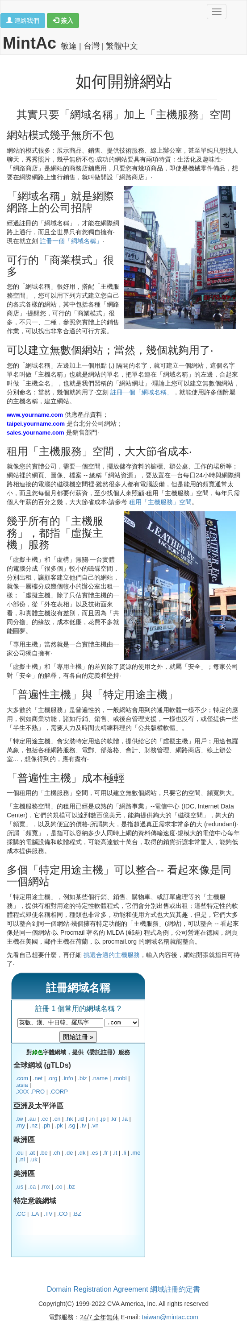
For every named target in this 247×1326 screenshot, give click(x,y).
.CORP (59, 1091)
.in (91, 1118)
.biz (82, 1078)
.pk (59, 1125)
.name (100, 1078)
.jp (103, 1118)
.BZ (76, 1213)
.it (115, 1152)
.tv (83, 1125)
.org (52, 1078)
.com (22, 1078)
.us (19, 1186)
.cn (56, 1118)
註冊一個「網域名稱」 (71, 240)
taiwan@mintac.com (170, 1317)
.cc (44, 1118)
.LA (34, 1213)
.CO (62, 1213)
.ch (56, 1152)
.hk (69, 1118)
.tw (19, 1118)
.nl (22, 1159)
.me (136, 1152)
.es (94, 1152)
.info (67, 1078)
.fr (105, 1152)
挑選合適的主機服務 (112, 954)
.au (32, 1118)
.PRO (37, 1091)
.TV (47, 1213)
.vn (94, 1125)
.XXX (22, 1091)
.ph (46, 1125)
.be (44, 1152)
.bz (71, 1186)
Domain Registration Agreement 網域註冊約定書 (123, 1289)
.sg (71, 1125)
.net (38, 1078)
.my (20, 1125)
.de (69, 1152)
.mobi (120, 1078)
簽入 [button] (63, 20)
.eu (20, 1152)
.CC (20, 1213)
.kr (113, 1118)
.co (58, 1186)
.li (124, 1152)
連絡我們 (22, 20)
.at (32, 1152)
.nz (34, 1125)
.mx (45, 1186)
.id (81, 1118)
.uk (33, 1159)
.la (124, 1118)
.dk (81, 1152)
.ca (32, 1186)
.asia (22, 1085)
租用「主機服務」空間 (160, 502)
